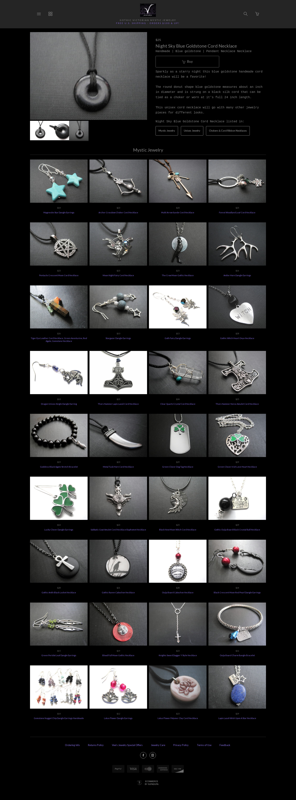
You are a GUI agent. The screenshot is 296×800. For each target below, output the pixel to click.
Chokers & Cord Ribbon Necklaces (228, 130)
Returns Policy (96, 745)
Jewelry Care (158, 745)
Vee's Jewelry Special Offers (127, 745)
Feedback (225, 745)
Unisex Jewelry (192, 130)
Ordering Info (72, 745)
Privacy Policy (181, 745)
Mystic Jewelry (167, 130)
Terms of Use (204, 745)
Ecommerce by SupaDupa (151, 782)
